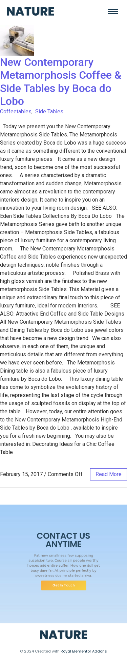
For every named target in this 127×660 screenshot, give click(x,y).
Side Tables (49, 111)
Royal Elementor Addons (84, 651)
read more (109, 474)
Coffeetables (15, 111)
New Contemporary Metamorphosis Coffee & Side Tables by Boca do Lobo (60, 82)
